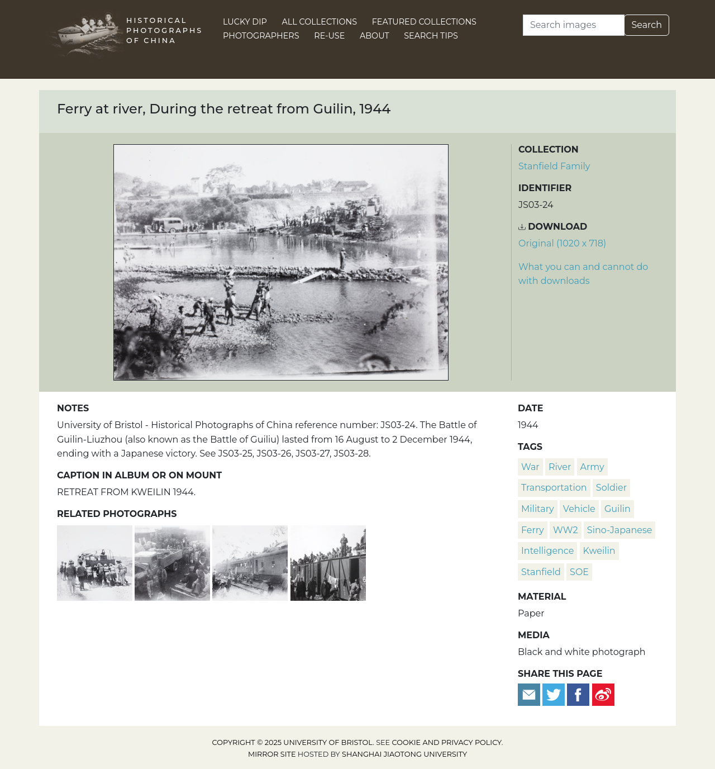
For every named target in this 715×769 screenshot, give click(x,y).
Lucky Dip (245, 22)
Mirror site (272, 754)
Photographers (261, 36)
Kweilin (599, 550)
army (592, 467)
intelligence (547, 550)
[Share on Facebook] (578, 694)
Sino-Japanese (619, 530)
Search (646, 25)
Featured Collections (424, 22)
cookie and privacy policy (447, 742)
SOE (579, 572)
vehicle (579, 509)
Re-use (329, 36)
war (530, 467)
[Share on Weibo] (603, 694)
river (560, 467)
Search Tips (431, 36)
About (374, 36)
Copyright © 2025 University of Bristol (292, 742)
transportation (554, 487)
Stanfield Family (554, 166)
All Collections (320, 22)
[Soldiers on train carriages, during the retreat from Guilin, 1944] (328, 561)
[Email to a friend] (530, 694)
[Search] (574, 25)
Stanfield (541, 572)
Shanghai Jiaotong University (404, 754)
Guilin (617, 509)
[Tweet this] (554, 694)
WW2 (565, 530)
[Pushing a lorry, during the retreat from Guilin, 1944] (96, 561)
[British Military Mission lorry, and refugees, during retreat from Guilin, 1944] (173, 561)
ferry (532, 530)
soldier (611, 487)
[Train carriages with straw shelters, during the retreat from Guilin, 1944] (251, 561)
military (537, 509)
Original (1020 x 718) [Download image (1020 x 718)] (562, 243)
